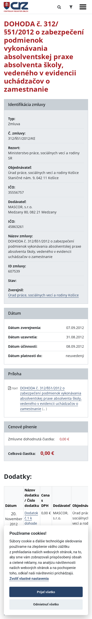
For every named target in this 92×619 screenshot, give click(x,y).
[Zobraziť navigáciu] (83, 7)
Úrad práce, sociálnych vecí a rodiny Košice (43, 295)
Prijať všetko (46, 592)
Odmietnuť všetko (46, 604)
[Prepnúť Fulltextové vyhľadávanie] (59, 7)
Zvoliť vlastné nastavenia (29, 579)
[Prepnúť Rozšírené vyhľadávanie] (71, 7)
